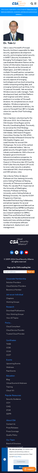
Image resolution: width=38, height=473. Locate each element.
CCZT (8, 355)
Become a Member (13, 290)
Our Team (10, 440)
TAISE (8, 344)
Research (10, 307)
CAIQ (8, 406)
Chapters (10, 298)
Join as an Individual (14, 294)
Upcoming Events (13, 363)
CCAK (8, 351)
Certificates (11, 340)
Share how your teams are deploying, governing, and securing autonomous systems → (19, 11)
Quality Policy (11, 435)
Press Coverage (12, 431)
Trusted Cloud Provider (15, 334)
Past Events (11, 371)
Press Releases (12, 428)
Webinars (10, 367)
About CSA (11, 420)
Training (9, 387)
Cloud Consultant (13, 326)
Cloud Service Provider (15, 330)
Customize (21, 461)
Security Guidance (13, 399)
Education (10, 376)
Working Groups (12, 302)
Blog (8, 379)
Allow (21, 467)
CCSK (8, 347)
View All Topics (12, 318)
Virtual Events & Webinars (16, 383)
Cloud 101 (10, 390)
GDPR (8, 414)
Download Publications (15, 310)
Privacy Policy (17, 456)
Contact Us (10, 424)
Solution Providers (13, 282)
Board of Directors (13, 443)
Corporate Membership (16, 279)
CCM (8, 403)
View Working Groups (15, 314)
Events (9, 360)
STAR (8, 410)
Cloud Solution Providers (16, 286)
